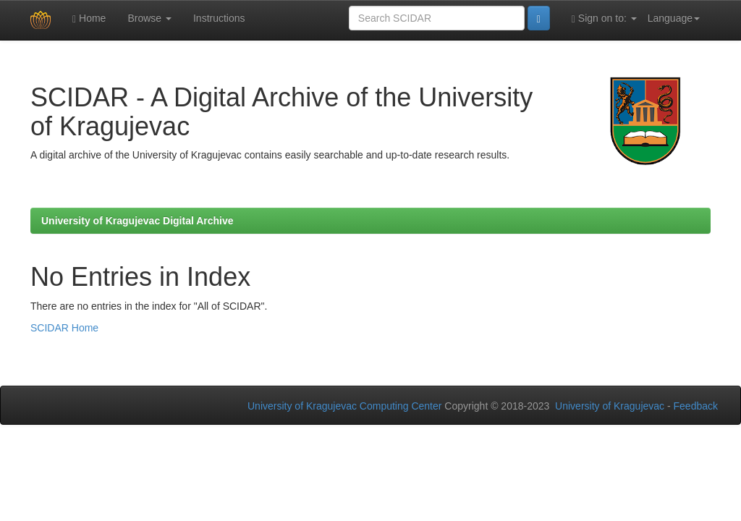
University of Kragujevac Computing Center (344, 406)
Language (674, 18)
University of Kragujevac (609, 406)
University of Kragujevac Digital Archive (137, 220)
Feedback (696, 406)
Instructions (219, 18)
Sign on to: (604, 18)
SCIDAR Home (64, 328)
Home (89, 18)
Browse (149, 18)
